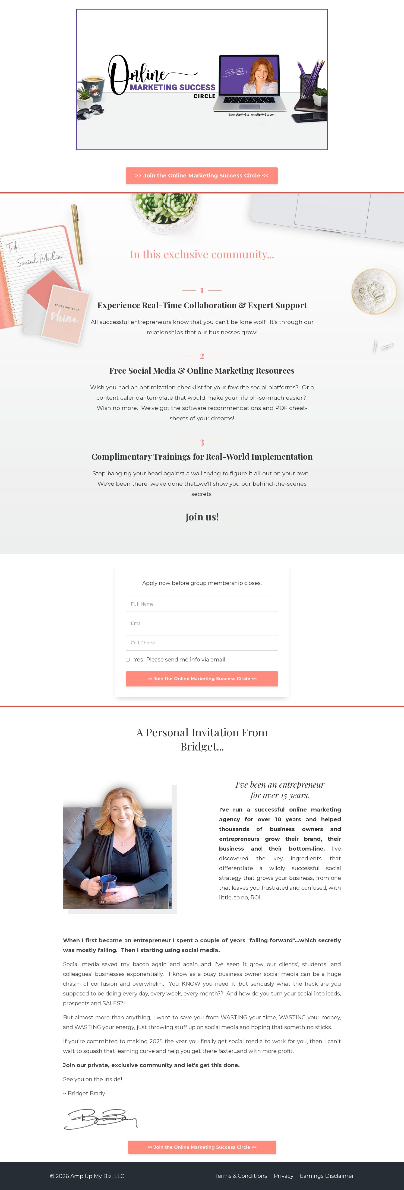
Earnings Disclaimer (327, 1176)
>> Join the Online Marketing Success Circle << (202, 175)
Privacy (283, 1176)
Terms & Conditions (240, 1176)
